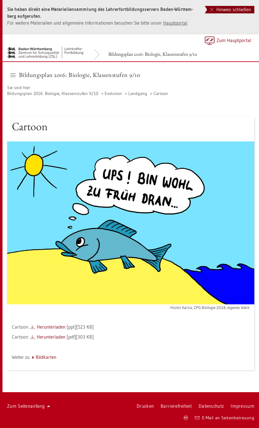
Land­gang (137, 93)
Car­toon (160, 93)
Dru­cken (145, 406)
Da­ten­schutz (211, 406)
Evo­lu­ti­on (113, 93)
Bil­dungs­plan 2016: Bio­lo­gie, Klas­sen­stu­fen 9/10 (152, 54)
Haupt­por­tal (175, 23)
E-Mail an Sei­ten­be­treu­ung (224, 418)
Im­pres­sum (242, 406)
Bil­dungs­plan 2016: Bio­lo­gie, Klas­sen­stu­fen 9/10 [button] (75, 75)
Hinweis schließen (230, 9)
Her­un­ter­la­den (51, 327)
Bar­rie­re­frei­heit (176, 406)
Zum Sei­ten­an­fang (28, 406)
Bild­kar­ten (46, 357)
